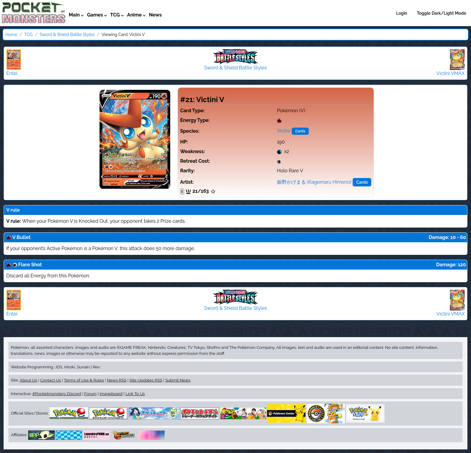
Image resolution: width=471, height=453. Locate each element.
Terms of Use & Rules (84, 380)
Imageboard (111, 393)
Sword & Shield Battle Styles (67, 34)
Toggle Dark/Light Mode (441, 13)
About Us (28, 380)
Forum (90, 393)
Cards (300, 131)
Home (11, 34)
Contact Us (50, 380)
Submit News (177, 380)
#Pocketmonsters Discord (56, 393)
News (155, 15)
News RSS (116, 380)
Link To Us (135, 393)
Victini (283, 131)
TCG (28, 34)
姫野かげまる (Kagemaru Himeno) (314, 182)
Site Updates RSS (145, 380)
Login (401, 13)
